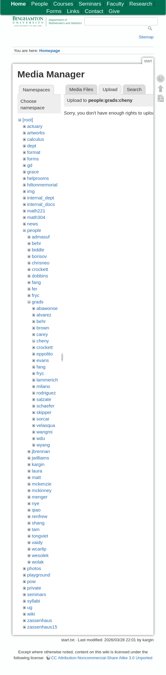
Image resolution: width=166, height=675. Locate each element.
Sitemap (146, 37)
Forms (53, 11)
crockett (40, 269)
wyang (43, 444)
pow (31, 581)
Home (18, 4)
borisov (39, 256)
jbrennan (41, 451)
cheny (43, 340)
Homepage (49, 50)
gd (30, 165)
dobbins (40, 275)
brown (43, 327)
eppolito (45, 353)
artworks (36, 132)
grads (38, 301)
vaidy (37, 542)
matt (36, 477)
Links (73, 11)
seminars (36, 594)
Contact (94, 11)
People (39, 4)
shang (38, 522)
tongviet (40, 535)
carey (42, 334)
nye (35, 503)
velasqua (46, 425)
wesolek (40, 555)
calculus (35, 139)
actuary (35, 126)
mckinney (42, 490)
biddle (38, 249)
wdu (41, 438)
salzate (44, 399)
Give (114, 11)
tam (36, 529)
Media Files (81, 89)
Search (134, 89)
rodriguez (46, 392)
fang (36, 282)
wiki (31, 613)
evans (43, 360)
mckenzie (42, 483)
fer (35, 288)
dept (31, 145)
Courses (63, 4)
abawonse (47, 308)
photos (34, 568)
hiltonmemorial (42, 184)
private (34, 587)
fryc (35, 295)
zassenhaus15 (42, 626)
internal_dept (40, 197)
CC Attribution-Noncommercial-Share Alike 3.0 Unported (101, 657)
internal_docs (41, 204)
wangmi (45, 431)
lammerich (47, 379)
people (34, 230)
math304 (36, 217)
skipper (44, 412)
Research (140, 4)
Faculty (115, 4)
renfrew (39, 516)
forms (33, 158)
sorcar (43, 418)
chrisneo (41, 262)
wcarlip (39, 548)
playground (38, 574)
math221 (36, 210)
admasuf (41, 236)
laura (37, 470)
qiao (36, 509)
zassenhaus (39, 620)
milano (43, 386)
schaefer (46, 405)
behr (36, 243)
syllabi (33, 600)
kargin (38, 464)
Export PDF (161, 98)
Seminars (90, 4)
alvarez (44, 314)
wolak (38, 561)
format (34, 152)
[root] (28, 119)
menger (40, 496)
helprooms (38, 178)
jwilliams (40, 457)
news (32, 223)
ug (30, 607)
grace (33, 171)
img (31, 191)
